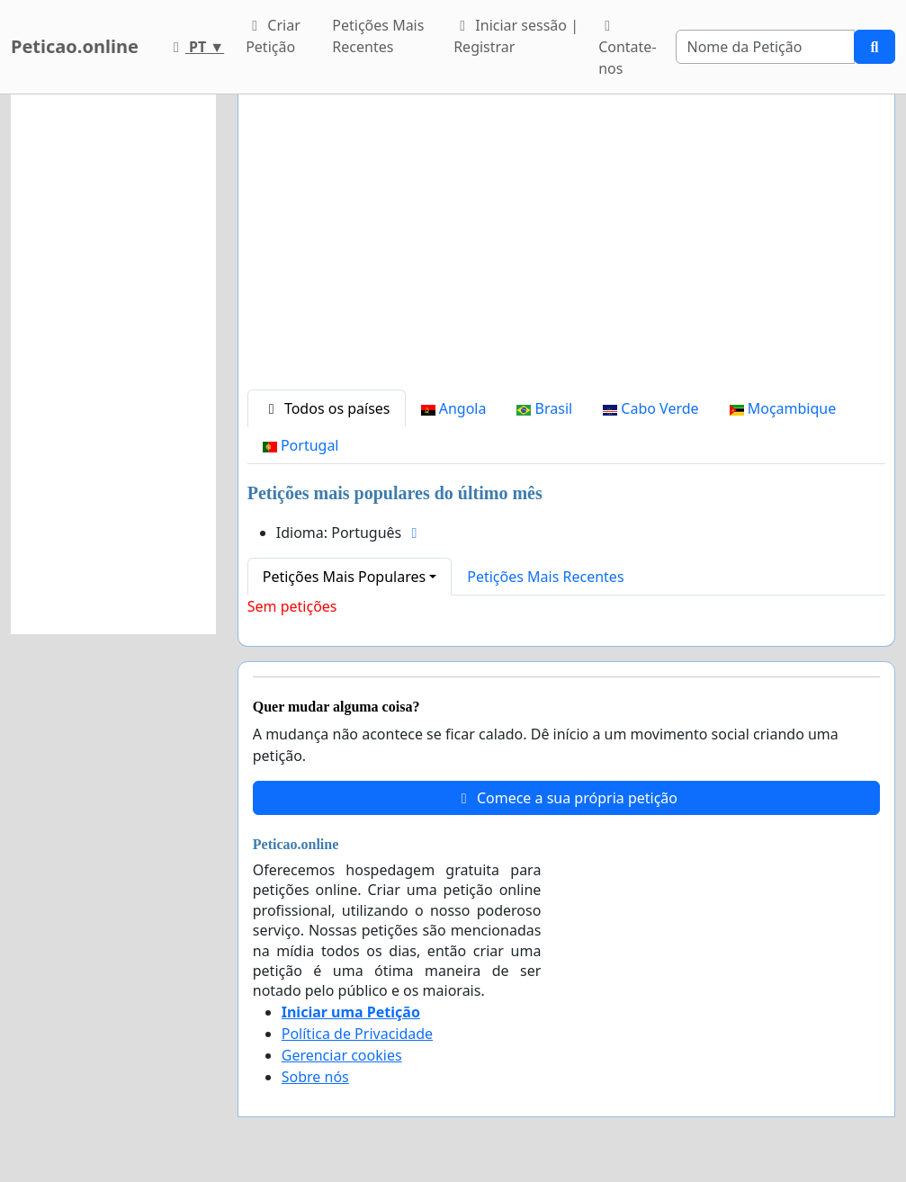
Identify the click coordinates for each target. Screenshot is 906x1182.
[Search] (765, 47)
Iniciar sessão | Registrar (516, 36)
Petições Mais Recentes (378, 36)
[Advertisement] (566, 249)
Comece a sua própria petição (566, 798)
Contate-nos (627, 48)
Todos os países (326, 408)
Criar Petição (273, 36)
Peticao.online (75, 46)
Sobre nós (315, 1077)
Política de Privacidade (357, 1033)
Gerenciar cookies (342, 1055)
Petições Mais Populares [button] (344, 577)
